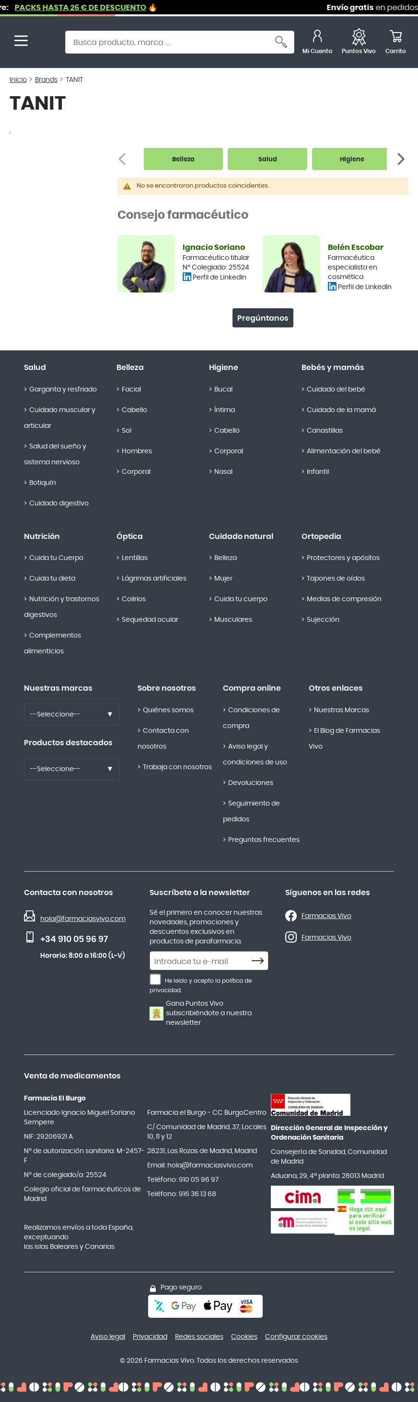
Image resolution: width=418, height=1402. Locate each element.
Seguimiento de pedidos (251, 811)
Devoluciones (250, 783)
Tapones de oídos (336, 578)
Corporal (136, 472)
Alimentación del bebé (344, 451)
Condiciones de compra (251, 718)
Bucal (223, 389)
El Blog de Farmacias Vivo (344, 739)
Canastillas (325, 430)
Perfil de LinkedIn (219, 277)
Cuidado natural (241, 536)
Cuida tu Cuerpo (56, 558)
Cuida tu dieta (52, 578)
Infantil (318, 472)
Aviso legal (108, 1337)
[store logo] (47, 43)
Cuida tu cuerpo (240, 599)
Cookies (244, 1337)
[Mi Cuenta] (317, 43)
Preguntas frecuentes (264, 840)
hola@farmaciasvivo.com (83, 919)
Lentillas (135, 558)
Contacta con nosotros (163, 739)
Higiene (223, 367)
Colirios (134, 599)
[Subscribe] (260, 961)
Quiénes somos (168, 710)
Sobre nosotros (167, 688)
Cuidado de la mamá (341, 410)
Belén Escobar (355, 247)
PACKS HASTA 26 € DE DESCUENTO (100, 7)
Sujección (323, 620)
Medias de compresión (344, 599)
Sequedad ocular (150, 620)
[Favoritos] (359, 43)
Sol (126, 430)
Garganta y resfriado (63, 389)
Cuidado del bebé (336, 389)
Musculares (233, 620)
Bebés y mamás (333, 367)
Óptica (129, 536)
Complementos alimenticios (52, 643)
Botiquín (42, 483)
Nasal (223, 472)
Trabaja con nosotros (177, 767)
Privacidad (150, 1337)
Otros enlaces (336, 688)
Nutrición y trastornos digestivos (61, 607)
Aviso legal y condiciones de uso (255, 754)
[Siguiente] (402, 159)
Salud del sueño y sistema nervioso (55, 454)
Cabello (134, 410)
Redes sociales (199, 1337)
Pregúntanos (263, 318)
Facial (131, 389)
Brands (46, 80)
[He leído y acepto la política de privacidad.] (155, 979)
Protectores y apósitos (343, 558)
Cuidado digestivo (59, 503)
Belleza (130, 367)
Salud (35, 367)
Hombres (137, 451)
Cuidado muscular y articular (59, 418)
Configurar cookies (296, 1337)
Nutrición (42, 536)
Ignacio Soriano (214, 247)
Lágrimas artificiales (154, 578)
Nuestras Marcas (341, 710)
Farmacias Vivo (326, 916)
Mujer (223, 578)
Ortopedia (321, 536)
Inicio (18, 80)
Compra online (252, 688)
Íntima (224, 410)
